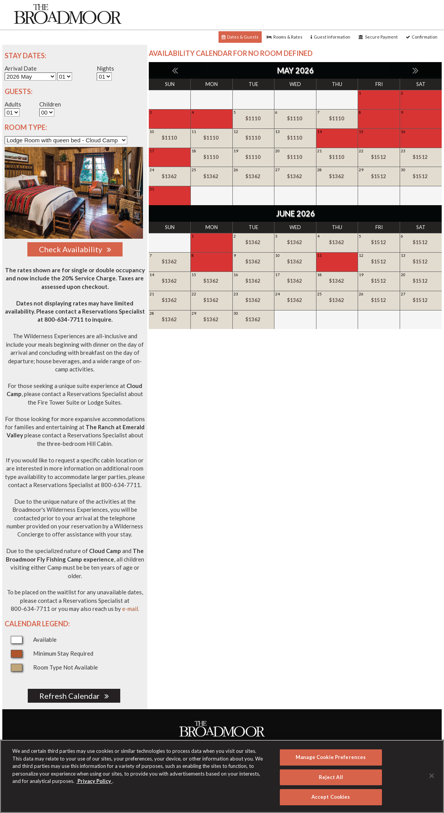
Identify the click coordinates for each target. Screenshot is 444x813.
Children (50, 104)
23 (420, 154)
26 (253, 173)
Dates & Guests (240, 36)
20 (294, 154)
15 (378, 135)
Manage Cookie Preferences (331, 757)
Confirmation (421, 36)
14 (337, 135)
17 (169, 154)
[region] (222, 776)
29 (378, 173)
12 (253, 135)
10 (169, 135)
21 (337, 154)
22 (378, 154)
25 (211, 173)
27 (294, 173)
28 (337, 173)
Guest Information (330, 36)
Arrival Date (21, 68)
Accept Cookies (330, 797)
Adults (13, 104)
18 (211, 154)
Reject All (331, 777)
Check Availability (75, 249)
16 (420, 135)
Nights (105, 68)
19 (253, 154)
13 (294, 135)
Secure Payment (378, 36)
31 (169, 193)
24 (169, 173)
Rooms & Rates (285, 36)
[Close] (431, 775)
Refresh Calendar (74, 695)
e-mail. (130, 608)
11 (211, 135)
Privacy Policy (94, 781)
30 (420, 173)
